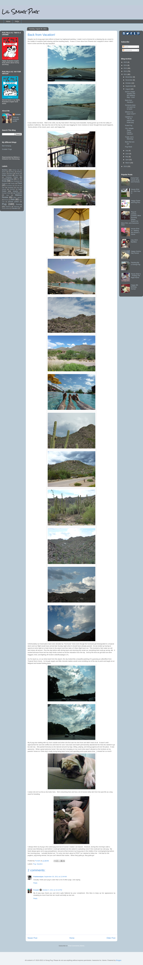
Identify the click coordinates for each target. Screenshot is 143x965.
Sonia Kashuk (6, 208)
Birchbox (11, 171)
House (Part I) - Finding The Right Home (136, 275)
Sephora (8, 206)
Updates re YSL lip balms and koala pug (129, 119)
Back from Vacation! (129, 101)
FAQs (17, 21)
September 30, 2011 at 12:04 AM (55, 876)
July (127, 150)
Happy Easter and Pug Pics (135, 201)
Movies (6, 199)
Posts (125, 47)
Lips (7, 195)
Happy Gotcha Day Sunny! (136, 252)
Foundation (9, 185)
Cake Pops (18, 175)
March (127, 163)
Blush (11, 173)
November (129, 80)
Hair (3, 187)
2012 (126, 71)
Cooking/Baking (7, 179)
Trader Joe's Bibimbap (129, 138)
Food (20, 183)
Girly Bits (17, 185)
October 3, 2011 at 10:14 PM (52, 890)
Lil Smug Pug (20, 11)
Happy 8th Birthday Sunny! (134, 287)
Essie (4, 181)
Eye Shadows (15, 181)
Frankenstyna (38, 876)
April (127, 159)
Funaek (38, 861)
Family (13, 183)
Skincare (16, 206)
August (128, 89)
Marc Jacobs (17, 197)
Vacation (40, 864)
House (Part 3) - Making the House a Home (135, 231)
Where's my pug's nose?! (130, 113)
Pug (34, 864)
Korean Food (6, 193)
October (128, 83)
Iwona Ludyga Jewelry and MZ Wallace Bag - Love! (130, 94)
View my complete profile (16, 119)
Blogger (118, 960)
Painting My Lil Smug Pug (135, 263)
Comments (127, 50)
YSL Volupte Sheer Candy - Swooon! (129, 131)
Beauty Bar (16, 170)
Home (8, 21)
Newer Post (32, 938)
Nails (13, 199)
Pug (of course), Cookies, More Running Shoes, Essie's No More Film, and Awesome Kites (131, 218)
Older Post (111, 938)
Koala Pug (128, 125)
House (4, 189)
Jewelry (15, 191)
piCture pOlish (13, 201)
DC (18, 179)
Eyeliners (5, 183)
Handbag (10, 187)
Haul (18, 187)
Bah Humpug (6, 146)
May (127, 157)
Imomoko (12, 189)
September (129, 86)
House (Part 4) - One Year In (135, 191)
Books (17, 173)
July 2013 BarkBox (134, 241)
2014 (126, 65)
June (127, 154)
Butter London (7, 175)
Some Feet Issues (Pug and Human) (135, 180)
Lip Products (17, 193)
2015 (126, 62)
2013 (126, 68)
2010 (126, 166)
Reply (35, 883)
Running (19, 204)
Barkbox (5, 170)
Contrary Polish (12, 177)
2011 (126, 74)
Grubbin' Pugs (7, 149)
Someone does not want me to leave (130, 107)
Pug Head (128, 147)
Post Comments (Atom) (76, 946)
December (129, 77)
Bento (4, 171)
